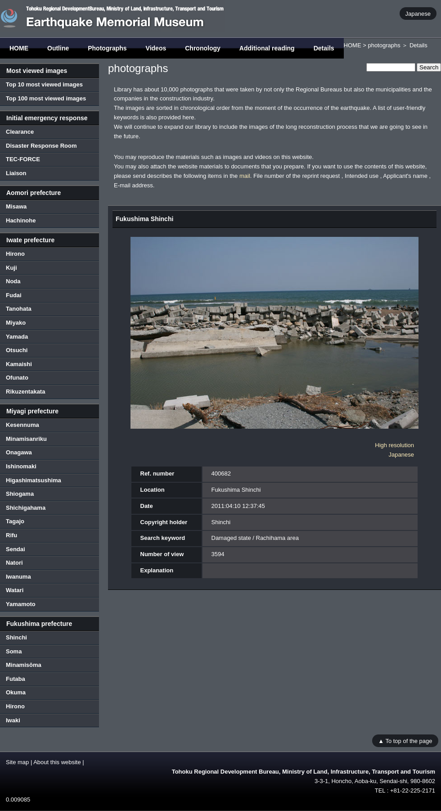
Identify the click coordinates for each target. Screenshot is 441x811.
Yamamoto (21, 604)
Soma (14, 651)
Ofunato (17, 377)
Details (324, 48)
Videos (156, 48)
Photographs (107, 48)
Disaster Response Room (41, 145)
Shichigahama (25, 507)
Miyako (16, 322)
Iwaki (13, 720)
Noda (13, 281)
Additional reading (267, 48)
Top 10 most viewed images (44, 84)
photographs (384, 45)
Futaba (15, 678)
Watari (14, 590)
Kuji (11, 267)
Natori (14, 562)
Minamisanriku (26, 438)
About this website (57, 762)
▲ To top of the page (405, 740)
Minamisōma (23, 664)
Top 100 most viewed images (46, 98)
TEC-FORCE (23, 159)
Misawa (16, 206)
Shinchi (16, 637)
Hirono (15, 253)
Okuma (16, 692)
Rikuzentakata (25, 391)
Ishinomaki (21, 466)
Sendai (15, 549)
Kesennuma (22, 424)
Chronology (202, 48)
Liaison (16, 173)
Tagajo (15, 521)
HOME (18, 48)
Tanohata (19, 308)
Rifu (11, 535)
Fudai (14, 295)
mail (244, 175)
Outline (58, 48)
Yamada (17, 336)
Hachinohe (21, 220)
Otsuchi (16, 350)
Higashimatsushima (33, 480)
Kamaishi (19, 364)
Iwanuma (18, 576)
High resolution (394, 445)
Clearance (20, 131)
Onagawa (19, 452)
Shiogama (20, 493)
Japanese (418, 13)
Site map (17, 762)
